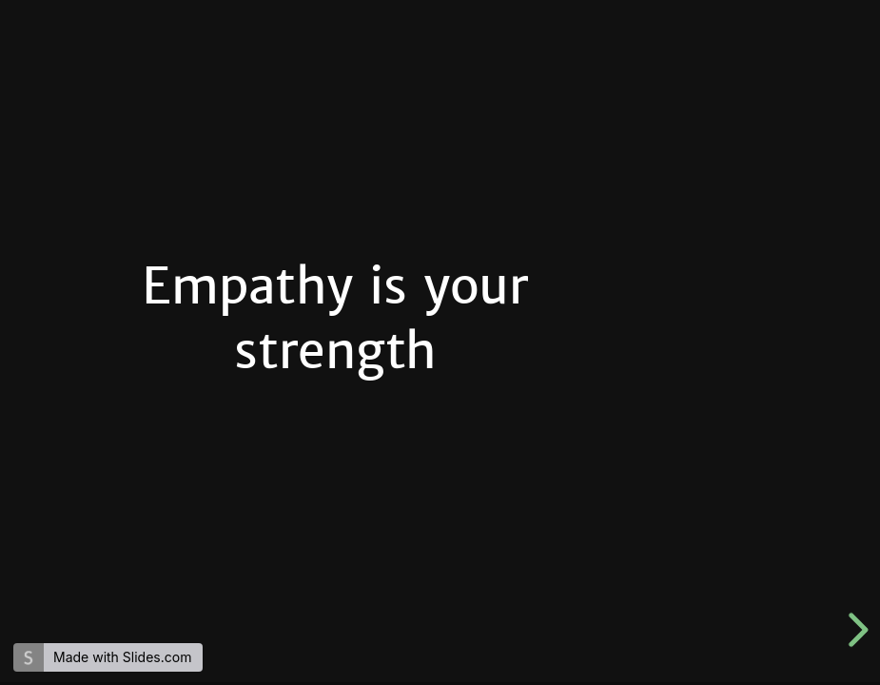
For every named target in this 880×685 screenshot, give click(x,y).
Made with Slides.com (122, 657)
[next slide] (855, 630)
